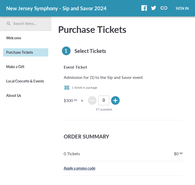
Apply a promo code (79, 168)
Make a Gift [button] (15, 66)
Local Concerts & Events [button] (25, 81)
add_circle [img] (115, 100)
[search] (25, 23)
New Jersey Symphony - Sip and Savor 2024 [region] (56, 8)
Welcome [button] (13, 38)
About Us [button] (13, 95)
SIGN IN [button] (182, 8)
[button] (144, 8)
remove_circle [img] (92, 100)
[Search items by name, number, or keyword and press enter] (27, 23)
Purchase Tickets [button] (19, 52)
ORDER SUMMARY (86, 136)
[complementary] (123, 50)
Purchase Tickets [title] (92, 29)
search (8, 23)
